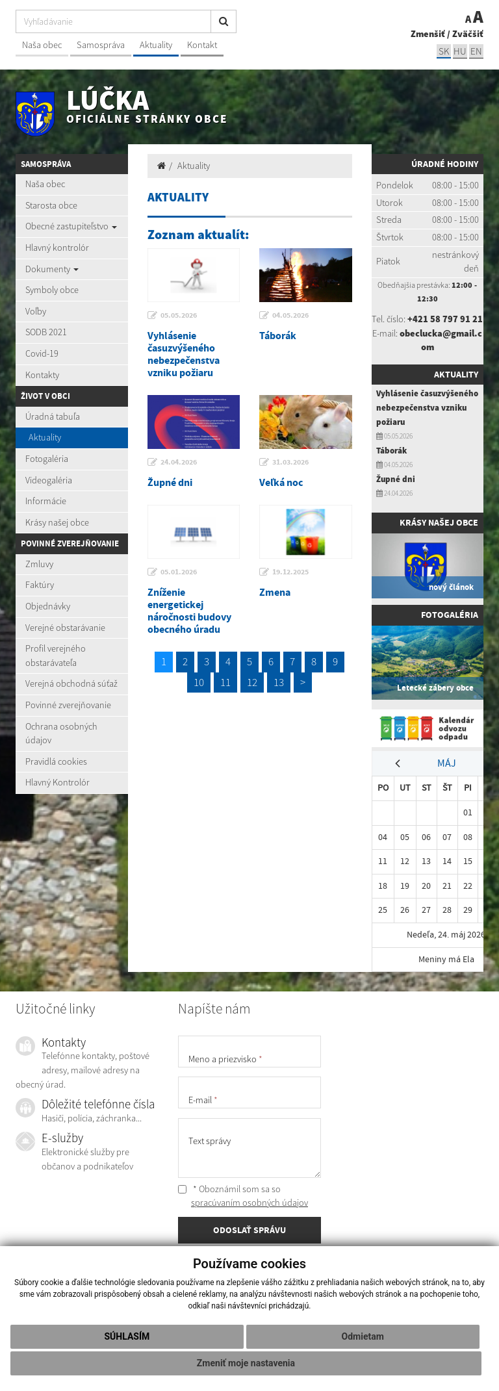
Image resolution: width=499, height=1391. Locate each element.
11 (225, 682)
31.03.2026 (290, 462)
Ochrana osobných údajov (61, 734)
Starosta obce (51, 205)
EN (476, 51)
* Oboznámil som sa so (243, 1196)
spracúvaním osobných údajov (249, 1202)
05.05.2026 (178, 315)
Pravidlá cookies (56, 761)
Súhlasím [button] (126, 1336)
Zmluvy (39, 564)
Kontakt (202, 45)
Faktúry (39, 585)
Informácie (45, 501)
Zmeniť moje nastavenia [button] (246, 1363)
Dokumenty (52, 269)
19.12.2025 (290, 572)
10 (199, 682)
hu (460, 51)
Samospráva (101, 45)
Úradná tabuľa (52, 416)
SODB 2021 (46, 332)
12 (252, 682)
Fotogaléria (46, 459)
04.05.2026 (290, 315)
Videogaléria (48, 480)
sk (444, 51)
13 (279, 682)
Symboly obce (52, 290)
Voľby (35, 311)
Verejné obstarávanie (65, 627)
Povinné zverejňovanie (68, 705)
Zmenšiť (428, 34)
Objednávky (47, 606)
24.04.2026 (178, 462)
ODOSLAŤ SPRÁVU (249, 1229)
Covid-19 (41, 353)
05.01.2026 (178, 572)
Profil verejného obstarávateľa (55, 656)
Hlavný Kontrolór (57, 782)
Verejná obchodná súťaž (71, 683)
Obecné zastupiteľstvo (71, 226)
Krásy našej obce (57, 522)
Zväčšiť (467, 34)
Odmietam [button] (363, 1336)
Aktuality (156, 45)
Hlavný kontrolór (57, 247)
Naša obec (42, 45)
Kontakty (42, 375)
